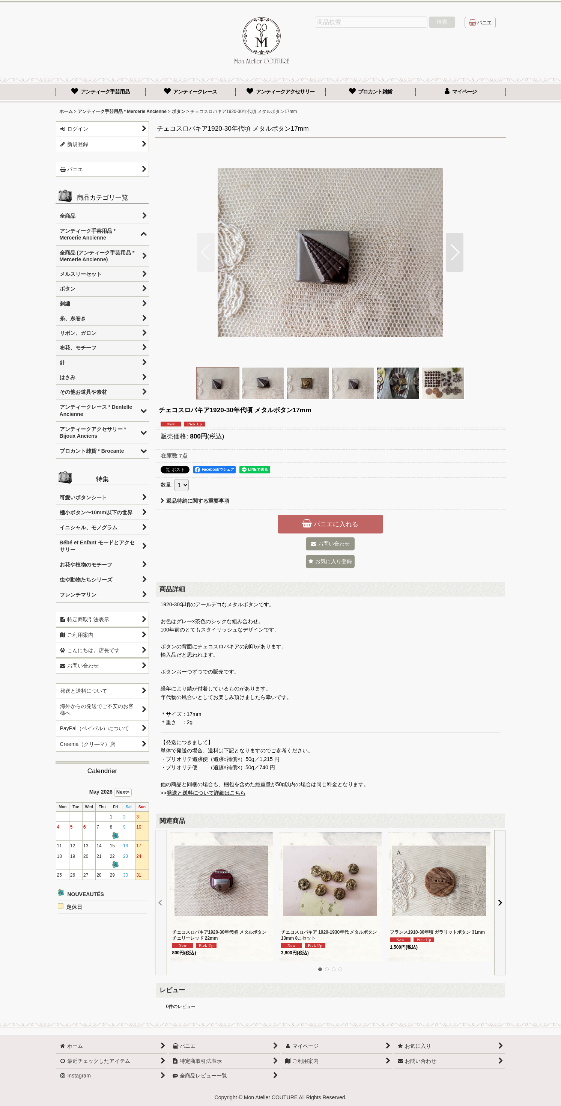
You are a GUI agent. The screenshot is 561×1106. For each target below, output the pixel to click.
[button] (206, 252)
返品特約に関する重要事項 (195, 501)
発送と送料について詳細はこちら (206, 793)
